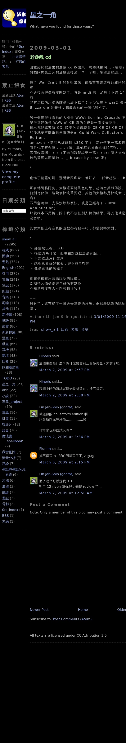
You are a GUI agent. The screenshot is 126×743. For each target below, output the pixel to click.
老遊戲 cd (40, 57)
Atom (21, 95)
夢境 (5, 356)
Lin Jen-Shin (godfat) (56, 407)
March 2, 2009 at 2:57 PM (64, 370)
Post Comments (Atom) (72, 619)
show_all (9, 239)
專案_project (12, 402)
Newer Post (39, 610)
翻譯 (5, 492)
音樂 (5, 297)
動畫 (5, 344)
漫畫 (5, 338)
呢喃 (5, 303)
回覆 (5, 362)
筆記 (5, 285)
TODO (7, 378)
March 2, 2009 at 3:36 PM (64, 437)
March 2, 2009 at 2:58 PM (64, 395)
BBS (5, 516)
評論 (5, 464)
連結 (5, 522)
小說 (5, 396)
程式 (5, 250)
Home (83, 610)
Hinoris (45, 356)
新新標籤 (8, 332)
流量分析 (8, 458)
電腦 (5, 279)
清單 (5, 413)
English (8, 268)
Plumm (45, 449)
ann (5, 390)
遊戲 (5, 262)
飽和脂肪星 (10, 367)
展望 (5, 486)
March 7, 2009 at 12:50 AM (66, 493)
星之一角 (8, 384)
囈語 (5, 320)
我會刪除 (8, 452)
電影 (5, 504)
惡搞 (5, 480)
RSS (7, 100)
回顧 (5, 291)
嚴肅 (5, 326)
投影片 (7, 424)
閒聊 (5, 256)
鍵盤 (5, 419)
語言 (5, 430)
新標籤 (7, 315)
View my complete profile (11, 177)
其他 (5, 309)
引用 (5, 274)
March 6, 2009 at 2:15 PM (64, 462)
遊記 (5, 498)
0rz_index (10, 510)
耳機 (5, 350)
